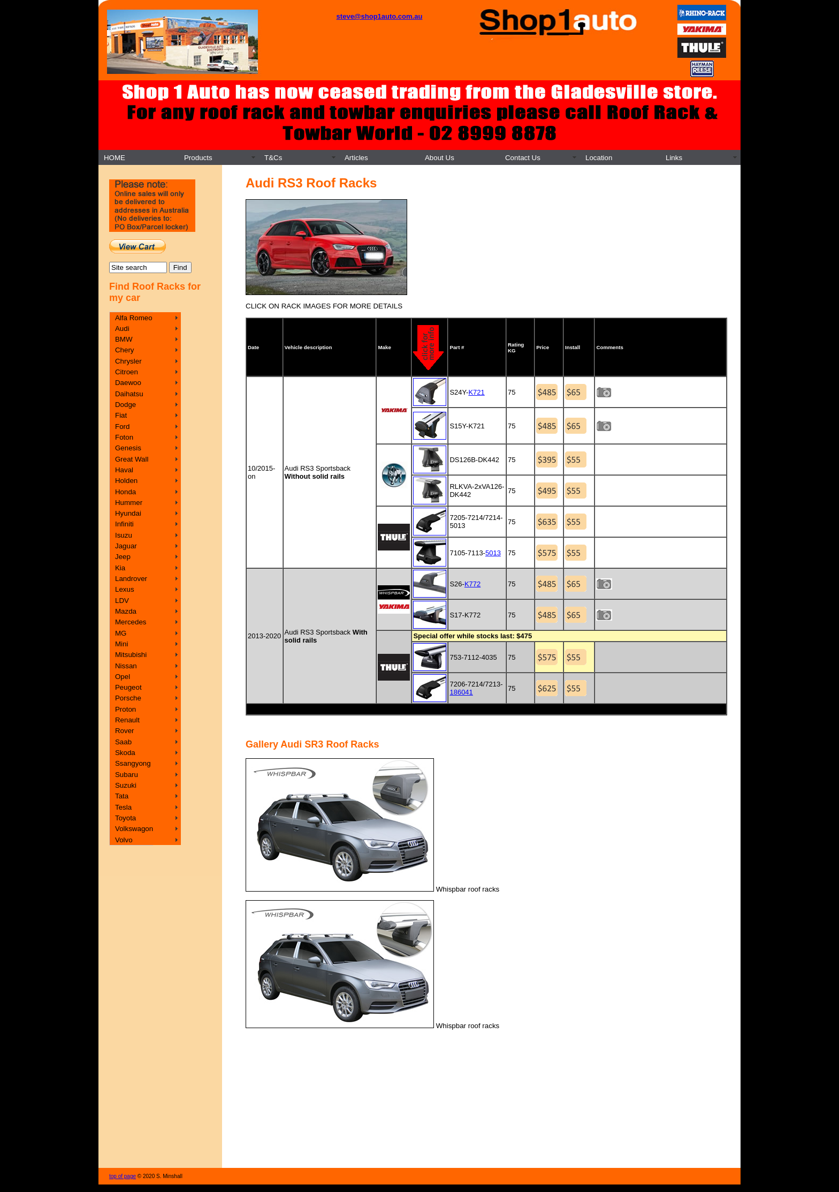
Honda (125, 492)
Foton (124, 437)
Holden (126, 481)
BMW (124, 339)
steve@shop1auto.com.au (380, 16)
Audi (122, 329)
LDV (122, 601)
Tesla (123, 807)
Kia (120, 568)
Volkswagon (134, 829)
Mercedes (131, 622)
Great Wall (131, 459)
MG (120, 633)
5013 (493, 553)
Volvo (124, 840)
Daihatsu (129, 394)
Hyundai (128, 513)
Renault (127, 720)
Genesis (128, 448)
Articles (356, 158)
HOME (114, 158)
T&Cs (273, 158)
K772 (472, 584)
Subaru (126, 775)
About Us (439, 158)
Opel (122, 677)
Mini (121, 644)
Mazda (125, 611)
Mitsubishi (131, 655)
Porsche (128, 698)
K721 (476, 392)
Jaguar (126, 546)
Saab (123, 742)
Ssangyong (133, 763)
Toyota (125, 818)
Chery (124, 350)
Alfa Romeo (133, 318)
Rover (124, 731)
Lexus (124, 589)
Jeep (123, 557)
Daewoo (128, 383)
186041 (460, 692)
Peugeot (128, 687)
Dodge (125, 405)
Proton (125, 709)
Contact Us (522, 158)
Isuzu (123, 535)
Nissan (126, 666)
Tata (121, 796)
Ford (122, 427)
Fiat (121, 415)
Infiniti (124, 524)
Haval (124, 470)
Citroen (126, 372)
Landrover (131, 579)
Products (198, 158)
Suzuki (125, 785)
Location (598, 158)
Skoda (125, 753)
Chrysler (128, 361)
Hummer (128, 503)
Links (674, 158)
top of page (122, 1176)
